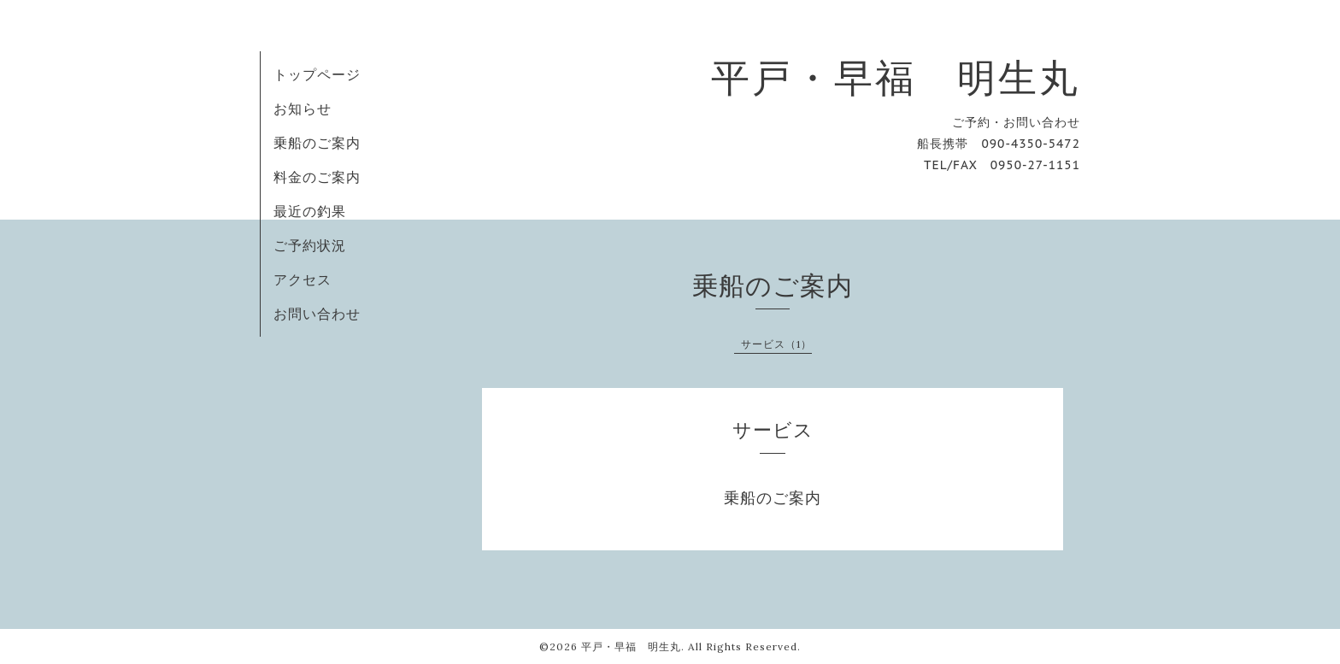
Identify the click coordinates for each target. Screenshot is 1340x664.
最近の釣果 (309, 211)
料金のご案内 (317, 176)
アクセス (302, 279)
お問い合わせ (317, 313)
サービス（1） (776, 344)
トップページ (317, 74)
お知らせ (302, 108)
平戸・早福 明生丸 (895, 77)
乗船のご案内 (317, 142)
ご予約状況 (309, 245)
